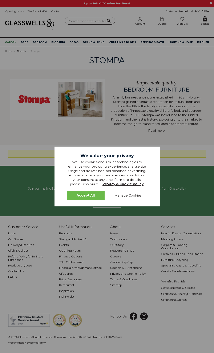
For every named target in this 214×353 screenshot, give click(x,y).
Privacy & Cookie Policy (123, 184)
